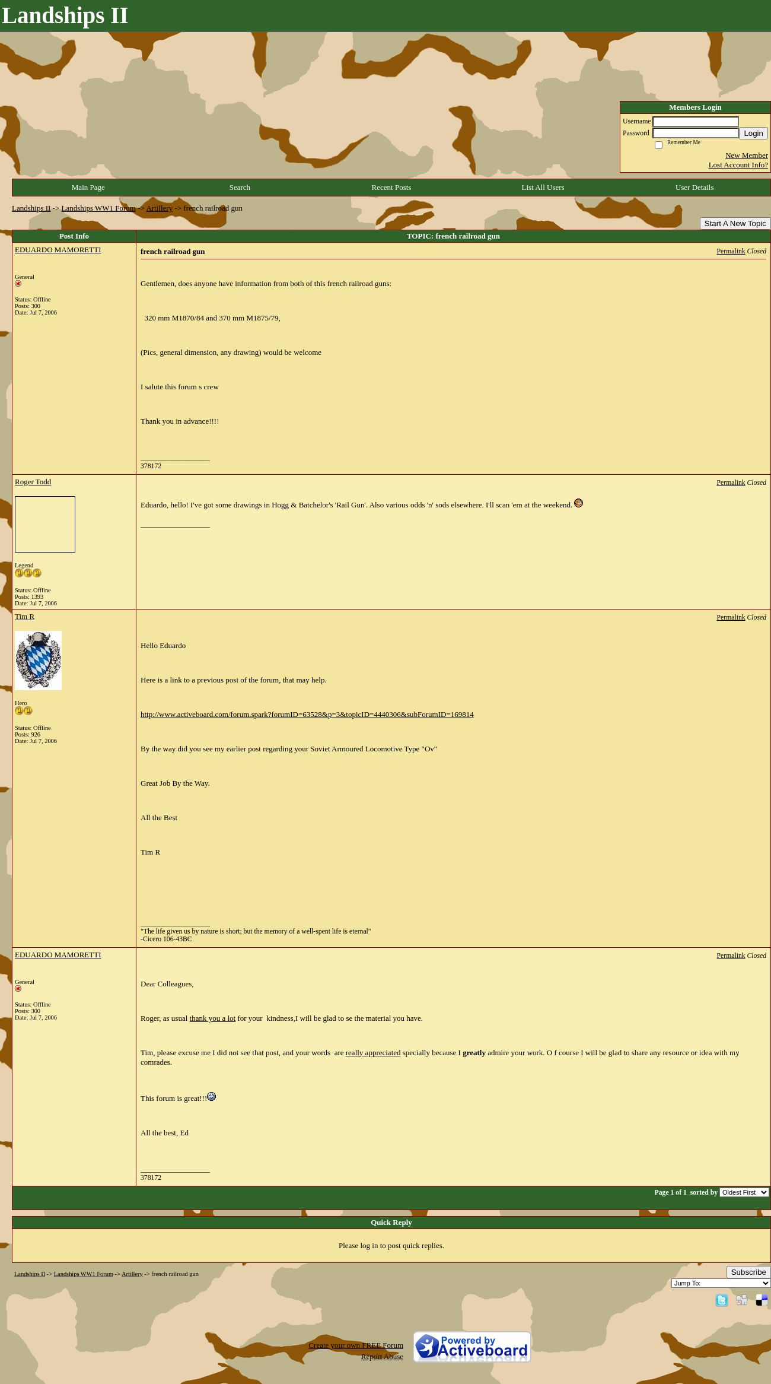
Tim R (24, 616)
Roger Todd (33, 481)
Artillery (159, 208)
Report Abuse (382, 1356)
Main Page (88, 187)
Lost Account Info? (738, 164)
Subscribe (748, 1272)
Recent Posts (392, 187)
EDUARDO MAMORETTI (58, 249)
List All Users (542, 187)
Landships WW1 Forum (99, 208)
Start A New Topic (735, 223)
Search (240, 187)
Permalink (731, 251)
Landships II (31, 208)
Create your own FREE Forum (355, 1345)
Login (753, 133)
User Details (695, 187)
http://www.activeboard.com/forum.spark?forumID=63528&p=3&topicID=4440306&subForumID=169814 (307, 714)
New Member (746, 155)
